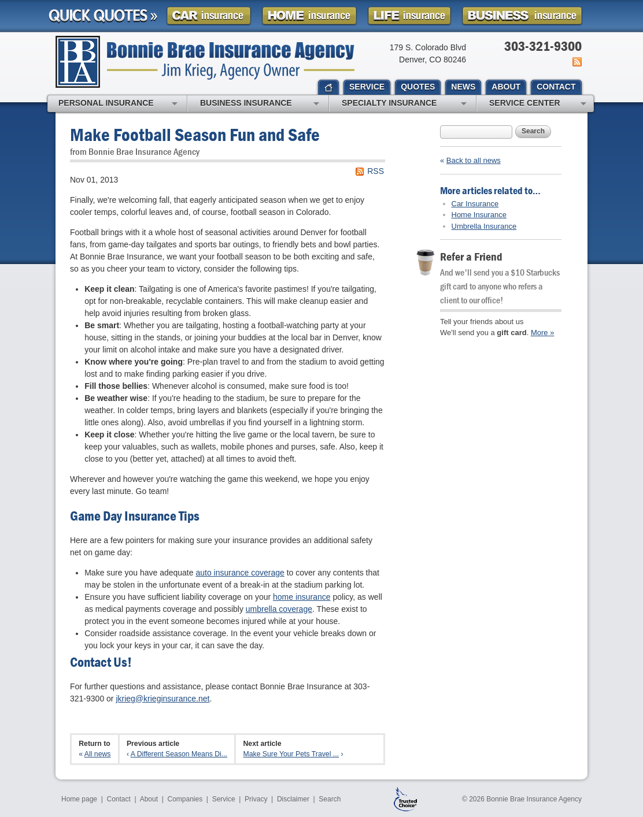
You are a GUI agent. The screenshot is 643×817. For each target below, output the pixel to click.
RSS (375, 171)
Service (223, 799)
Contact (119, 799)
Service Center (537, 104)
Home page (79, 799)
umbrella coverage (279, 609)
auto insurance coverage (239, 572)
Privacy (256, 799)
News (576, 61)
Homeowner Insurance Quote (309, 16)
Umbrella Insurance (484, 226)
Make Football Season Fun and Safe (195, 134)
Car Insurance (475, 203)
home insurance (302, 596)
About (149, 799)
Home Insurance (479, 214)
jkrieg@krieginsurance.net (162, 698)
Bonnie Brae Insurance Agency (205, 62)
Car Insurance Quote (209, 16)
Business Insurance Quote (522, 16)
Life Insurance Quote (409, 16)
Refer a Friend (471, 256)
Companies (184, 799)
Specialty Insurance (404, 104)
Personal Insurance (118, 104)
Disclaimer (293, 799)
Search (533, 131)
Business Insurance (259, 104)
